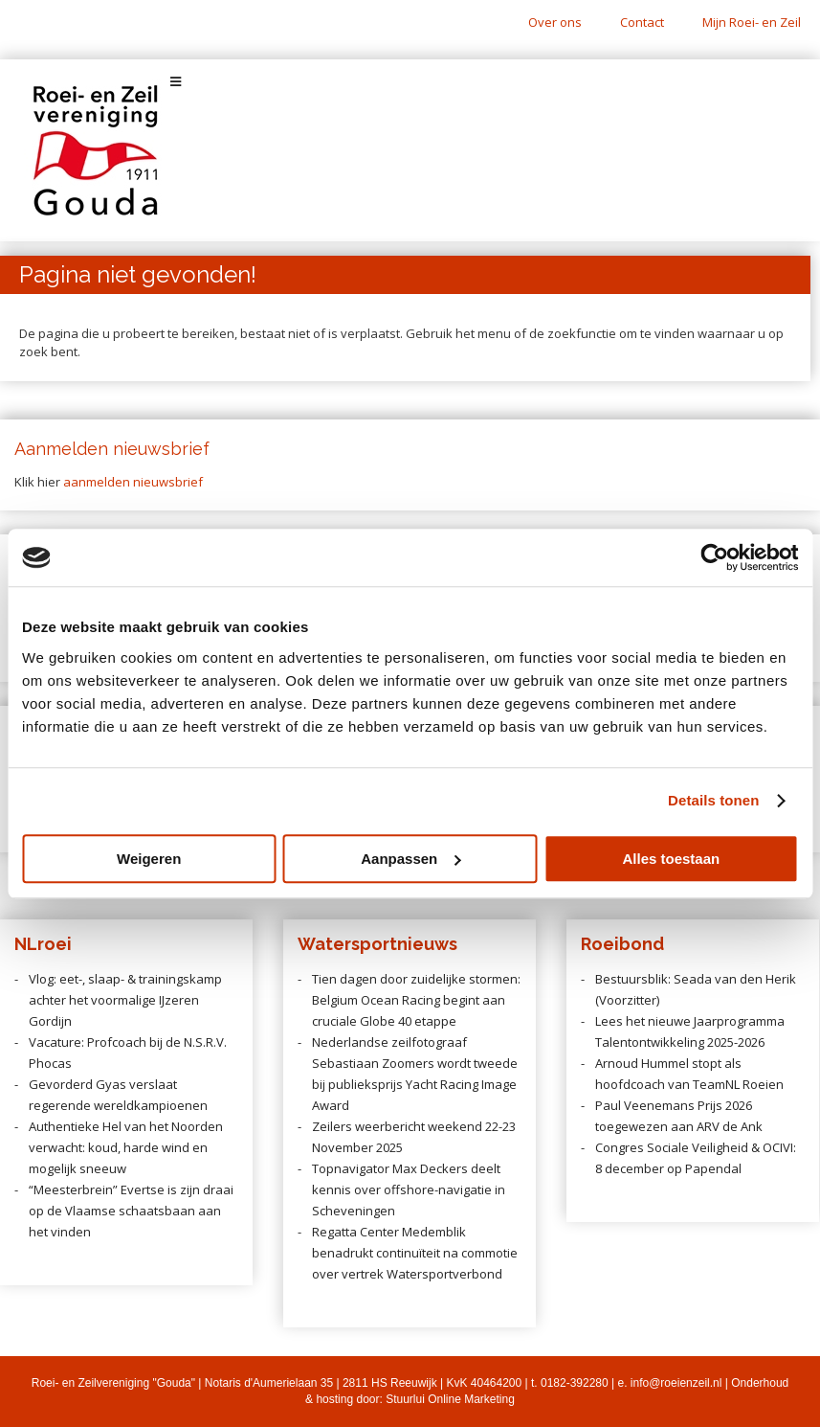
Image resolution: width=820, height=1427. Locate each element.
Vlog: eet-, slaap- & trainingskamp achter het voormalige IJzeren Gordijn (125, 1000)
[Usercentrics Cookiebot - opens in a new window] (714, 557)
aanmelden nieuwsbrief (133, 481)
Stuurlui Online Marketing (450, 1399)
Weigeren (149, 858)
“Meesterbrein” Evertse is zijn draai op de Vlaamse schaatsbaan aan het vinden (131, 1210)
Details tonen (713, 800)
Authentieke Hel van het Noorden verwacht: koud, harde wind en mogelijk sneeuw (126, 1147)
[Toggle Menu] (410, 81)
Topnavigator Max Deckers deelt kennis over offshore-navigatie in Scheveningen (408, 1189)
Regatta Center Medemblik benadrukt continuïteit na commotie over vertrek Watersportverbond (415, 1252)
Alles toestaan (671, 858)
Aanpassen (410, 858)
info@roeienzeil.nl (676, 1383)
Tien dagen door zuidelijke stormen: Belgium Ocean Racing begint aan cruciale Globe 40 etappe (416, 1000)
